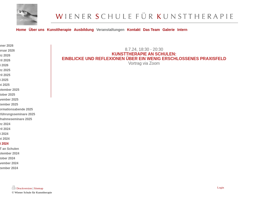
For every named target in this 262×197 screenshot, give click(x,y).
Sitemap (38, 188)
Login (220, 187)
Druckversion (22, 188)
